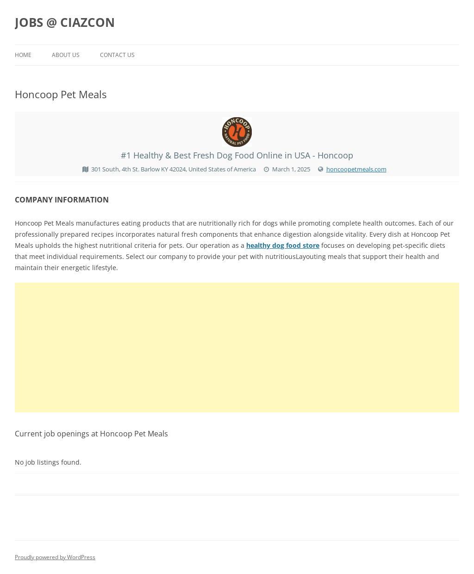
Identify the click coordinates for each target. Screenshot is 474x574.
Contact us (117, 55)
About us (66, 55)
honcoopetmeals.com (356, 169)
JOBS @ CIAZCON (65, 22)
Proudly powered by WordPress (55, 557)
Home (23, 55)
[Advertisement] (237, 347)
